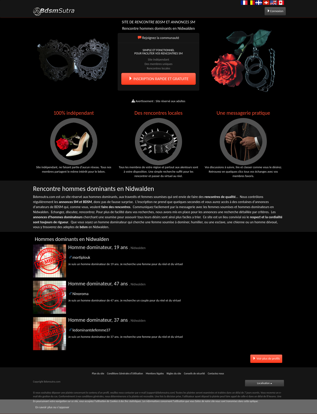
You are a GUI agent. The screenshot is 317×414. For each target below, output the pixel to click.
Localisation (264, 383)
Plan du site (98, 373)
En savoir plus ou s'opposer (52, 407)
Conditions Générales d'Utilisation (125, 373)
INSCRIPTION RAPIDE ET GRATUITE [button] (159, 78)
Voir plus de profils (266, 358)
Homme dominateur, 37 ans (107, 320)
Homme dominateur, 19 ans (107, 247)
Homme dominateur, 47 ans (107, 283)
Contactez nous (216, 373)
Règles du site (174, 373)
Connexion (275, 11)
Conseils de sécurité (194, 373)
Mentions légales (155, 373)
